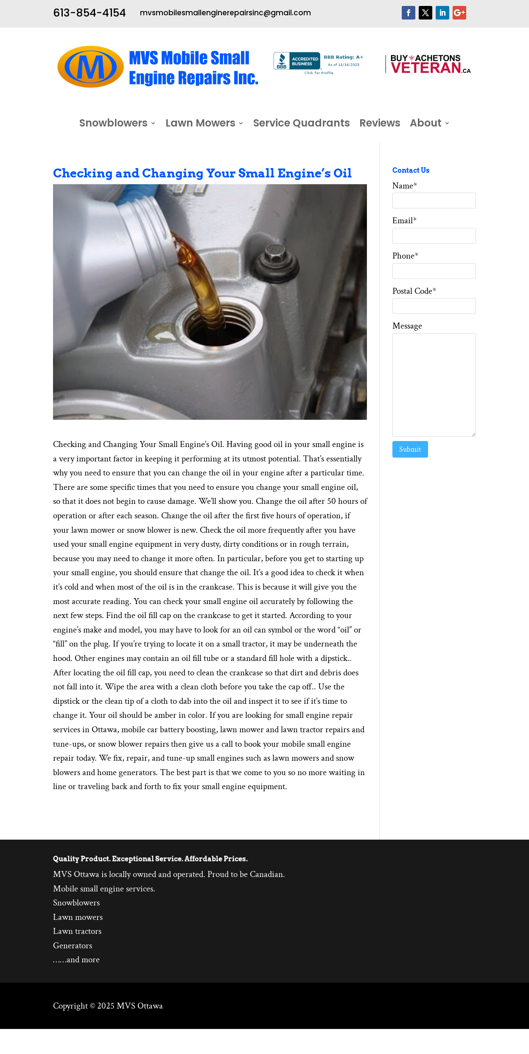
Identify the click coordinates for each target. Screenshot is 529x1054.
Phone (405, 255)
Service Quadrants (301, 124)
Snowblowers (113, 124)
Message (407, 326)
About (426, 124)
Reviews (379, 124)
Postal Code (414, 291)
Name (404, 185)
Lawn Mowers (200, 124)
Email (404, 220)
